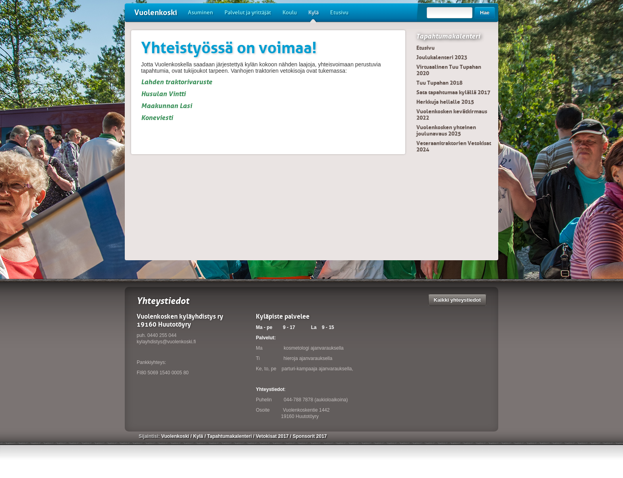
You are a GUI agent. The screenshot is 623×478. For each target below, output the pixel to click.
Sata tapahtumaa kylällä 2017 (453, 92)
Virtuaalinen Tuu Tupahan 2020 (448, 70)
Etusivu (339, 12)
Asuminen (200, 12)
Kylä (313, 15)
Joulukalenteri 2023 (441, 57)
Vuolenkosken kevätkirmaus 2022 (451, 114)
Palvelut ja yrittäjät (247, 12)
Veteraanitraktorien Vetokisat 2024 (453, 146)
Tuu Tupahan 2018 (439, 82)
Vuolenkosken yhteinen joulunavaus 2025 (446, 130)
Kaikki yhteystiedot (457, 300)
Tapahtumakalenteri (448, 36)
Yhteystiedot (270, 389)
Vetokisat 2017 (273, 436)
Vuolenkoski (155, 12)
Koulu (289, 12)
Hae (484, 12)
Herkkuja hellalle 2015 (445, 101)
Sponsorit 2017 (310, 436)
